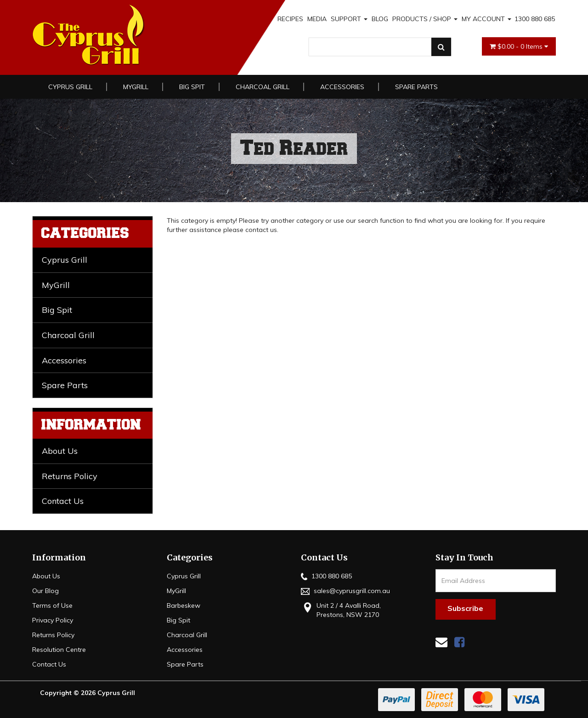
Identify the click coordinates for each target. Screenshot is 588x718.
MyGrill (135, 87)
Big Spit (192, 87)
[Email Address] (495, 580)
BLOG (380, 19)
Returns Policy (69, 476)
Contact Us (63, 501)
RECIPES (290, 19)
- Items (519, 46)
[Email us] (441, 642)
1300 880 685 (534, 19)
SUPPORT (349, 19)
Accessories (342, 87)
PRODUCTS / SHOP (425, 19)
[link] (459, 642)
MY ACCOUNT (486, 19)
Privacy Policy (52, 620)
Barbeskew (183, 605)
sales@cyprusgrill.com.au (345, 591)
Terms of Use (52, 605)
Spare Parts (416, 87)
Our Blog (45, 591)
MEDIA (317, 19)
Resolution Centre (59, 649)
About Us (60, 451)
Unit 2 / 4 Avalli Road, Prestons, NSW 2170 (341, 610)
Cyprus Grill (70, 87)
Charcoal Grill (262, 87)
